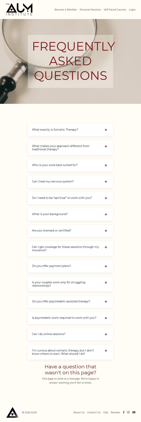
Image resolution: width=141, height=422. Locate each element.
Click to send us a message (61, 378)
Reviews (115, 412)
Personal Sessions (90, 9)
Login (132, 9)
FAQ (105, 412)
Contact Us (94, 412)
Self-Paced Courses (115, 9)
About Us (79, 412)
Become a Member (66, 9)
